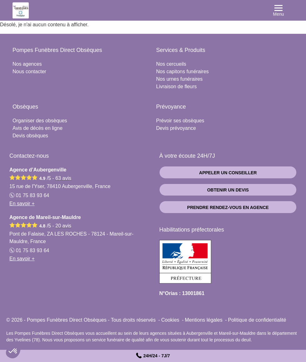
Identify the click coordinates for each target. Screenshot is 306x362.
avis (63, 178)
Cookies (170, 320)
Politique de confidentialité (257, 320)
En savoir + (21, 203)
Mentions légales (203, 320)
